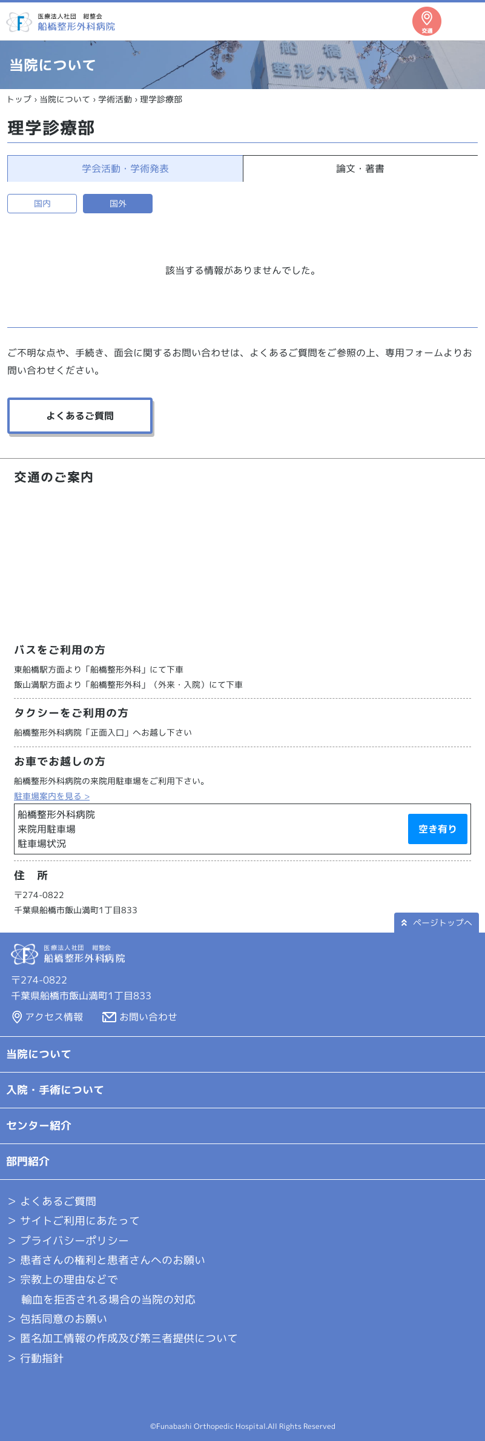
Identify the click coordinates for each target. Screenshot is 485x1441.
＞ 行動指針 (35, 1358)
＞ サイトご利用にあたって (73, 1220)
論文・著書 (360, 168)
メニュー (464, 21)
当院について (64, 99)
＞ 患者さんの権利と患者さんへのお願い (105, 1260)
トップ (18, 99)
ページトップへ (436, 922)
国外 (118, 203)
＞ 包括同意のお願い (56, 1318)
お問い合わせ (148, 1016)
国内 (42, 203)
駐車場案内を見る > (52, 796)
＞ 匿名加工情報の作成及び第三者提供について (122, 1338)
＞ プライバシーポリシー (67, 1240)
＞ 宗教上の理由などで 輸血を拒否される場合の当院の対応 (101, 1289)
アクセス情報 (54, 1016)
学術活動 (115, 99)
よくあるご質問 (80, 415)
